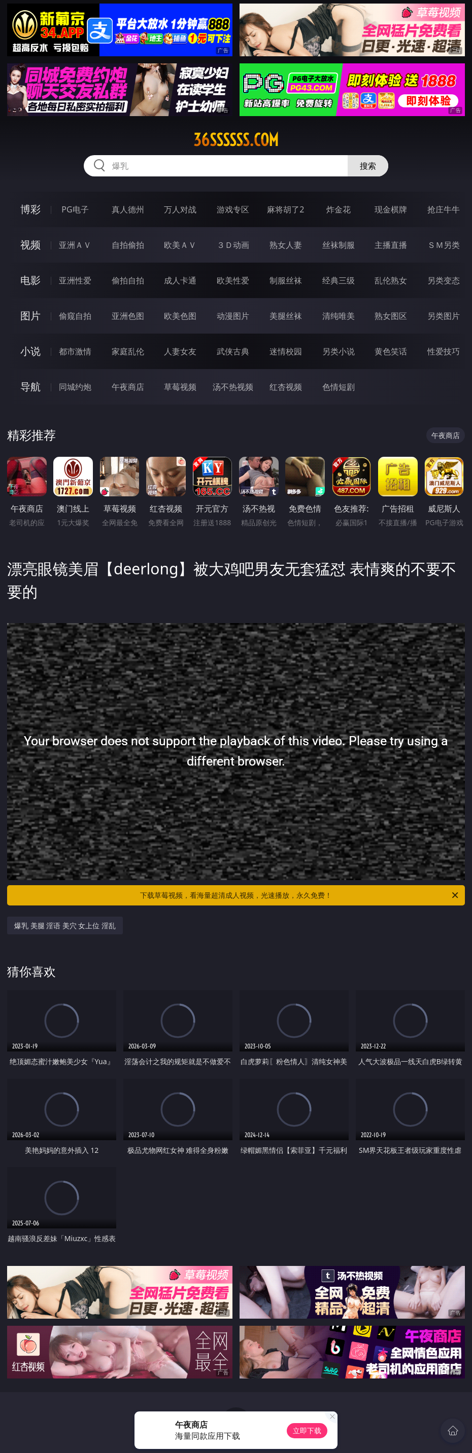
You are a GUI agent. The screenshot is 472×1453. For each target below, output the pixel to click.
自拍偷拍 (128, 244)
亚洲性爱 (75, 280)
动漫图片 (233, 315)
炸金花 (338, 209)
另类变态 (443, 280)
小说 (30, 351)
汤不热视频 (233, 386)
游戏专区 (233, 209)
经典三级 (338, 280)
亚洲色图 (128, 315)
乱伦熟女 (391, 280)
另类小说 (338, 351)
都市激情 (75, 351)
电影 (30, 280)
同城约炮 (75, 386)
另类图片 (443, 315)
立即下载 (307, 1430)
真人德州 (128, 209)
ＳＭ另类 (443, 244)
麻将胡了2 (285, 209)
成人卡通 (180, 280)
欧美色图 (180, 315)
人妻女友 (180, 351)
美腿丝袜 (285, 315)
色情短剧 (338, 386)
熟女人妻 (285, 244)
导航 (30, 386)
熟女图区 (391, 315)
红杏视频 (285, 386)
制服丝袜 (285, 280)
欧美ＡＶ (180, 244)
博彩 (30, 209)
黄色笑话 (391, 351)
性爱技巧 (443, 351)
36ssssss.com (236, 140)
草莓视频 (180, 386)
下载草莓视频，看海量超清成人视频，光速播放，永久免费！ (300, 895)
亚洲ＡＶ (75, 244)
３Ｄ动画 (233, 244)
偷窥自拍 (75, 315)
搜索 (368, 165)
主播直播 (391, 244)
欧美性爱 (233, 280)
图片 (30, 315)
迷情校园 (285, 351)
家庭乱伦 (128, 351)
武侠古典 (233, 351)
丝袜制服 (338, 244)
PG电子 (74, 209)
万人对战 (180, 209)
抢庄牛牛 (443, 209)
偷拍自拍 (128, 280)
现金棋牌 (391, 209)
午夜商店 (128, 386)
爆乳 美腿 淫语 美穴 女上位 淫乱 (65, 925)
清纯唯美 (338, 315)
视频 (30, 244)
